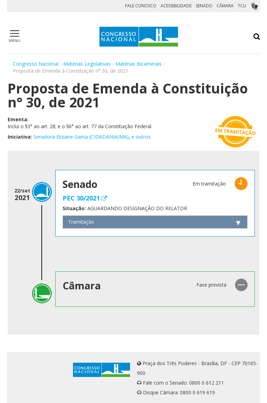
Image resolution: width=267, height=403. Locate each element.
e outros (141, 136)
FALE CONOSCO (140, 6)
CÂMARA (225, 6)
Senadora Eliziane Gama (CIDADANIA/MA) (81, 136)
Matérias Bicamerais (138, 63)
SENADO (204, 6)
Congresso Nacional (35, 63)
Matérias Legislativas (87, 63)
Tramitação (81, 222)
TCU (242, 6)
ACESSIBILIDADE (176, 6)
